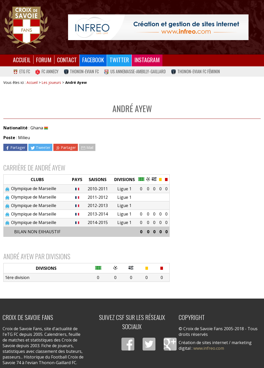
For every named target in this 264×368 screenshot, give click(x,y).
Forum (44, 59)
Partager (15, 147)
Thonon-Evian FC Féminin (195, 71)
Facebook (93, 59)
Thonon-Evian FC (81, 71)
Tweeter (40, 147)
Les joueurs (51, 82)
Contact (67, 59)
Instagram (147, 59)
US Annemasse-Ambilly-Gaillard (135, 71)
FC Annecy (47, 71)
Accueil (22, 59)
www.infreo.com (208, 348)
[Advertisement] (215, 165)
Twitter (119, 59)
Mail (87, 147)
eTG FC (21, 71)
